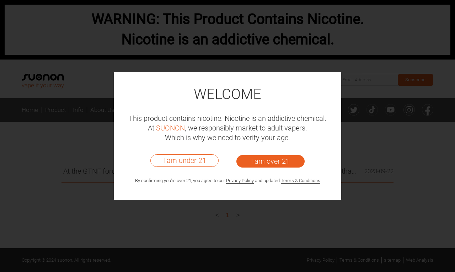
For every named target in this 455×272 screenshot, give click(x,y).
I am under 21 (184, 160)
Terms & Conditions (300, 180)
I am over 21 (270, 161)
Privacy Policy (240, 180)
